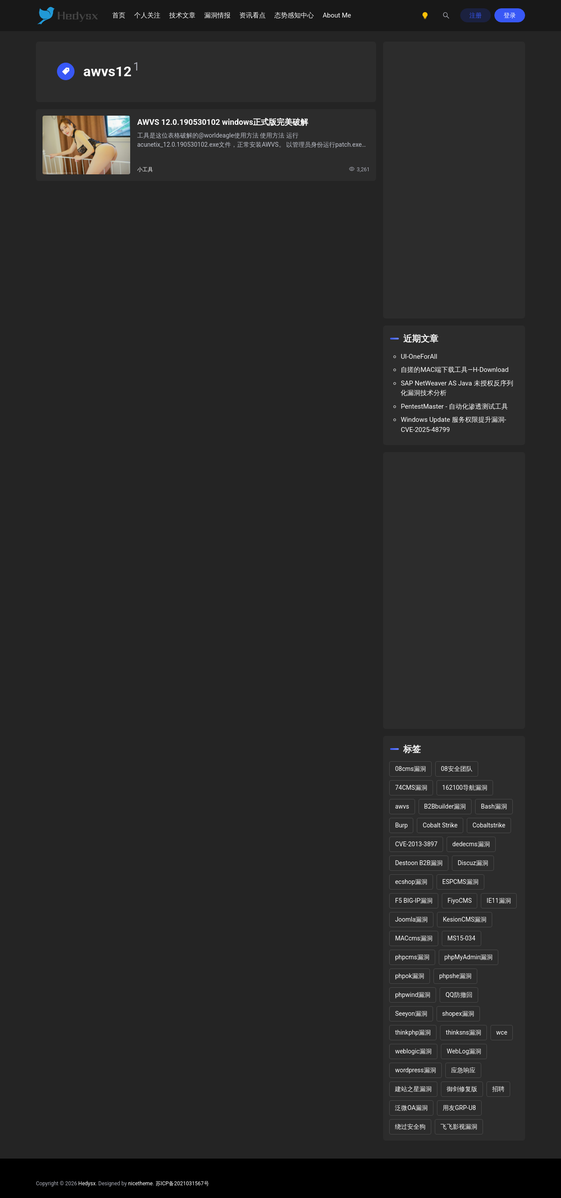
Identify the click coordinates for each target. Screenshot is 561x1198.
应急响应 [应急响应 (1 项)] (463, 1070)
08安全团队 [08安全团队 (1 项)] (456, 768)
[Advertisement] (454, 180)
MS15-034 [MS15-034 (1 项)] (461, 938)
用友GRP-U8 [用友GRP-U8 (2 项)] (459, 1107)
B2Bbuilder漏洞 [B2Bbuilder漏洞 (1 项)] (445, 806)
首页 (118, 15)
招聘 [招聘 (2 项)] (498, 1088)
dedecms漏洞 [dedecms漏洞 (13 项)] (471, 844)
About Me (337, 15)
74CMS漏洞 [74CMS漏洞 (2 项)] (411, 787)
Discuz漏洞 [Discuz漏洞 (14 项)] (473, 862)
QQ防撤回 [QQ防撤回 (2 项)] (458, 994)
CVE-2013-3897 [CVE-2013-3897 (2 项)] (416, 844)
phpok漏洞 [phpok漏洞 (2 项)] (409, 975)
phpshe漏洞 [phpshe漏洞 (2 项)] (455, 975)
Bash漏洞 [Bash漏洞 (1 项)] (494, 806)
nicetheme (140, 1183)
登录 (510, 15)
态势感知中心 (294, 15)
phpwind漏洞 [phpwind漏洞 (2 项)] (412, 994)
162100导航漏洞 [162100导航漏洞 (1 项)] (464, 787)
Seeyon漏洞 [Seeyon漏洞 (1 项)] (411, 1013)
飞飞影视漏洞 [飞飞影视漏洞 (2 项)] (458, 1126)
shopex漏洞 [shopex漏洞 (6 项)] (458, 1013)
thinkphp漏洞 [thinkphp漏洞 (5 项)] (413, 1032)
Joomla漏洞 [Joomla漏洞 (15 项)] (411, 919)
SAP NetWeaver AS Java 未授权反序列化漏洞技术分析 (457, 388)
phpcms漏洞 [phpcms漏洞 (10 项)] (412, 957)
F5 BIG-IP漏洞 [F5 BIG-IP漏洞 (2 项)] (414, 900)
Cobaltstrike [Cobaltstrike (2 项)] (488, 825)
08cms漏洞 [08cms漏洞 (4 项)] (410, 768)
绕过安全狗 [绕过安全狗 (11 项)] (410, 1126)
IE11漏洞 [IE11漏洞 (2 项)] (498, 900)
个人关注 (147, 15)
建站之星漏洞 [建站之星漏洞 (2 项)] (413, 1088)
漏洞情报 (217, 15)
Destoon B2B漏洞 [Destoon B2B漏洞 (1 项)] (419, 862)
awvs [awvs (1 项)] (402, 806)
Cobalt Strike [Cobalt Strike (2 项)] (440, 825)
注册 (475, 15)
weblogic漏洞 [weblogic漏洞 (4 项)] (413, 1051)
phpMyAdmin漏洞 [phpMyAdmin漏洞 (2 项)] (468, 957)
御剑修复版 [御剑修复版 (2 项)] (462, 1088)
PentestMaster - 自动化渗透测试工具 (454, 406)
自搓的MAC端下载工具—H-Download (454, 370)
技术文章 (182, 15)
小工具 (145, 169)
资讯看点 (252, 15)
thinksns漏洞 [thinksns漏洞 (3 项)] (463, 1032)
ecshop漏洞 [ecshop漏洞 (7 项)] (411, 881)
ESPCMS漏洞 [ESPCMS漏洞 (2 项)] (460, 881)
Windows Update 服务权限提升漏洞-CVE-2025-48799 (453, 425)
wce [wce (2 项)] (501, 1032)
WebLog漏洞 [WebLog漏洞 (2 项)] (464, 1051)
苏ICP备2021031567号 (182, 1183)
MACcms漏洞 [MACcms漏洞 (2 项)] (413, 938)
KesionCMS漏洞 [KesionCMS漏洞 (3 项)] (464, 919)
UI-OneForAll (419, 356)
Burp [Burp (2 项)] (401, 825)
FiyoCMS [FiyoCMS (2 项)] (459, 900)
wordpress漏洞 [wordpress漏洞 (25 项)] (415, 1070)
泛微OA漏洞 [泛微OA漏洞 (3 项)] (411, 1107)
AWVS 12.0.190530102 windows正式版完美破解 (222, 122)
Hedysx (87, 1183)
